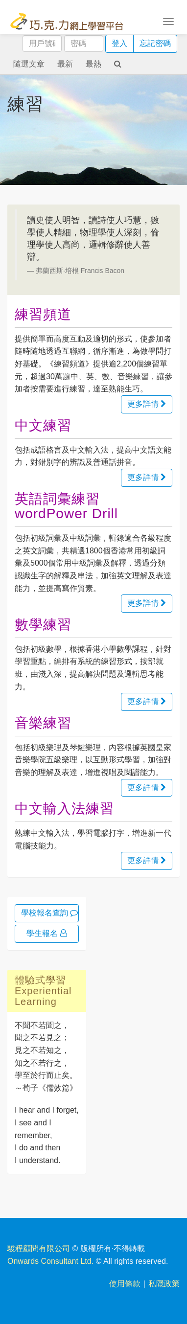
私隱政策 (164, 1283)
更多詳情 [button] (146, 404)
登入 (119, 43)
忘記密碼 (155, 43)
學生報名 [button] (46, 933)
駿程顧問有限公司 (38, 1248)
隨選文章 (29, 64)
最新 (65, 64)
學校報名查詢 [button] (49, 913)
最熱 (93, 64)
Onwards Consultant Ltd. (50, 1261)
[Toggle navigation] (168, 20)
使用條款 (124, 1283)
